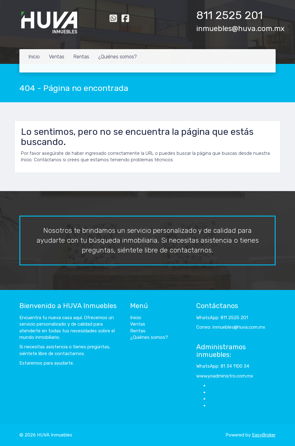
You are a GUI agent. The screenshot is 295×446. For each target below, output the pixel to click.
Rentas (81, 57)
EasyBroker (264, 435)
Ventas (56, 57)
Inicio (34, 57)
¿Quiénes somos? (117, 57)
